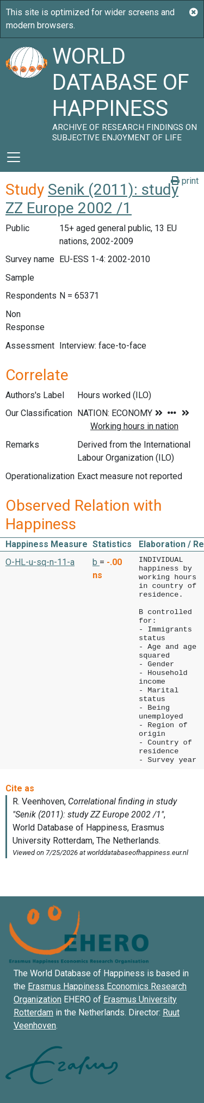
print (185, 181)
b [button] (96, 562)
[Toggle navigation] (13, 157)
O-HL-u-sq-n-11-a (40, 562)
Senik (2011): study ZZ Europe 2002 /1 (91, 199)
